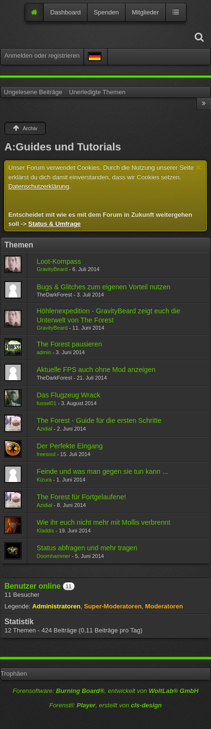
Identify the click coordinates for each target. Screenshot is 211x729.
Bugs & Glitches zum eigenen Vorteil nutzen (103, 287)
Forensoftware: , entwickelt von (105, 690)
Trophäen (13, 673)
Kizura (44, 479)
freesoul (46, 454)
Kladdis (45, 530)
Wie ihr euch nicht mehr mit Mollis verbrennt (103, 522)
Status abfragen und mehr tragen (87, 548)
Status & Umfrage (54, 223)
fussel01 (46, 403)
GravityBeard (52, 269)
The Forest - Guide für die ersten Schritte (99, 420)
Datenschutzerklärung (38, 186)
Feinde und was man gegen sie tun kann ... (102, 471)
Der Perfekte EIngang (70, 446)
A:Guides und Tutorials (62, 147)
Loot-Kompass (59, 261)
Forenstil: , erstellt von (105, 705)
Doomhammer (53, 556)
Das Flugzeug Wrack (68, 395)
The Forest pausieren (69, 344)
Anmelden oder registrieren (42, 55)
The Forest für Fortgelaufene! (81, 497)
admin (44, 352)
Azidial (44, 429)
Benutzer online (32, 586)
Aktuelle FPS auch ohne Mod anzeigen (96, 369)
